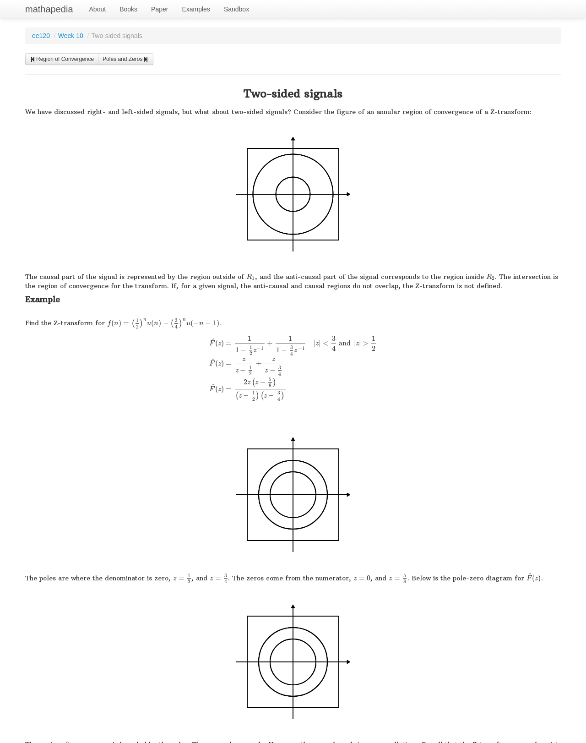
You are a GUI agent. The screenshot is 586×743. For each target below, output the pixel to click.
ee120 (41, 35)
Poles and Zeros (126, 59)
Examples (196, 9)
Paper (159, 9)
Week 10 (70, 35)
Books (128, 9)
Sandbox (236, 9)
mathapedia (49, 9)
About (97, 9)
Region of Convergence (62, 59)
